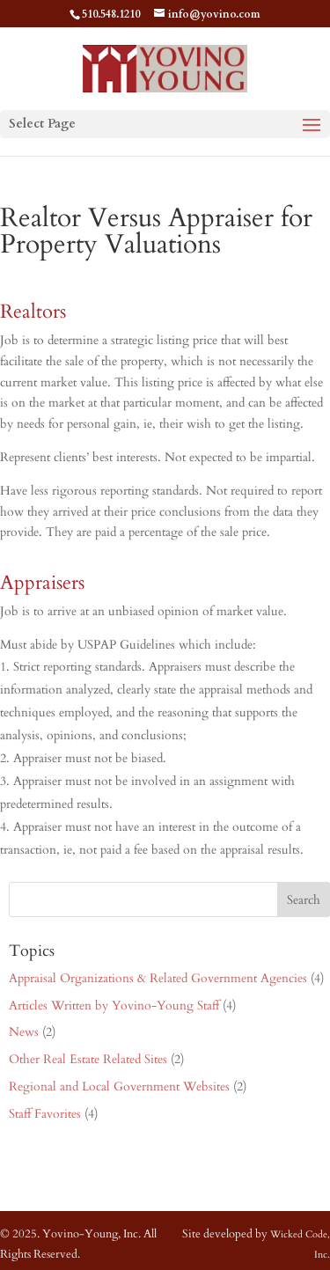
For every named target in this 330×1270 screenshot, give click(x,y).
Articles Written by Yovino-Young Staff (114, 1005)
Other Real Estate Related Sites (88, 1059)
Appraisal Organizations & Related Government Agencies (158, 978)
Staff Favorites (45, 1113)
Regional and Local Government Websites (119, 1086)
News (24, 1032)
